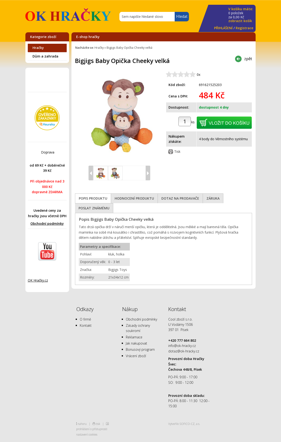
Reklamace (134, 337)
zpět (248, 58)
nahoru (82, 424)
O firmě (85, 319)
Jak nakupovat (136, 343)
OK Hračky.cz (38, 280)
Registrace (244, 28)
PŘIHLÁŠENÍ (223, 28)
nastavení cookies (86, 434)
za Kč (240, 15)
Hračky (38, 47)
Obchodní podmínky (47, 223)
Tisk (177, 151)
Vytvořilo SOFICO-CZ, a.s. (184, 424)
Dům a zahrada (45, 56)
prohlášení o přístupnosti (91, 429)
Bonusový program (140, 349)
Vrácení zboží (136, 356)
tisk (98, 424)
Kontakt (86, 325)
